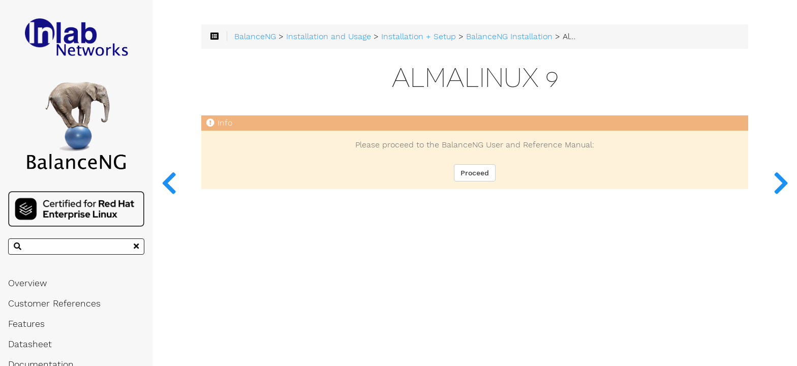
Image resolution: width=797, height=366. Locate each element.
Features (26, 324)
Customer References (54, 303)
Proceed (475, 173)
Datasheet (30, 344)
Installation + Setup (418, 36)
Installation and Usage (328, 36)
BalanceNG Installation (509, 36)
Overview (27, 283)
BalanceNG (255, 36)
